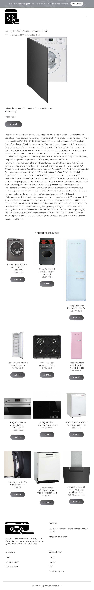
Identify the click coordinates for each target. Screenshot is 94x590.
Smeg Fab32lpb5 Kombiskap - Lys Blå (76, 306)
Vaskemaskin (41, 108)
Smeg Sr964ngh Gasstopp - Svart (47, 363)
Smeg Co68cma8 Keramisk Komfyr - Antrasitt (47, 271)
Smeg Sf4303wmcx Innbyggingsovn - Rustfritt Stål (17, 425)
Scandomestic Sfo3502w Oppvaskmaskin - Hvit (76, 423)
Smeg (50, 108)
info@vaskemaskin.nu (58, 537)
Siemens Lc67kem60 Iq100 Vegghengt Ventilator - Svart (76, 489)
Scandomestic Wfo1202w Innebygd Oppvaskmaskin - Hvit (47, 490)
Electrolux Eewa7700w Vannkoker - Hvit (18, 483)
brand (18, 108)
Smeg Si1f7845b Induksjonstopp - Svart (47, 423)
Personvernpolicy (56, 571)
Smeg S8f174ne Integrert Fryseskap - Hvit (18, 363)
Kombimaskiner (11, 562)
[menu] (87, 16)
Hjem (7, 35)
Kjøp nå (13, 124)
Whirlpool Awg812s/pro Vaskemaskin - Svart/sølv (17, 267)
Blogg (51, 557)
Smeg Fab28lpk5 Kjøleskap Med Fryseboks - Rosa (76, 365)
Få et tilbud (77, 4)
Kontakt (52, 562)
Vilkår (51, 566)
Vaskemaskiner (28, 108)
